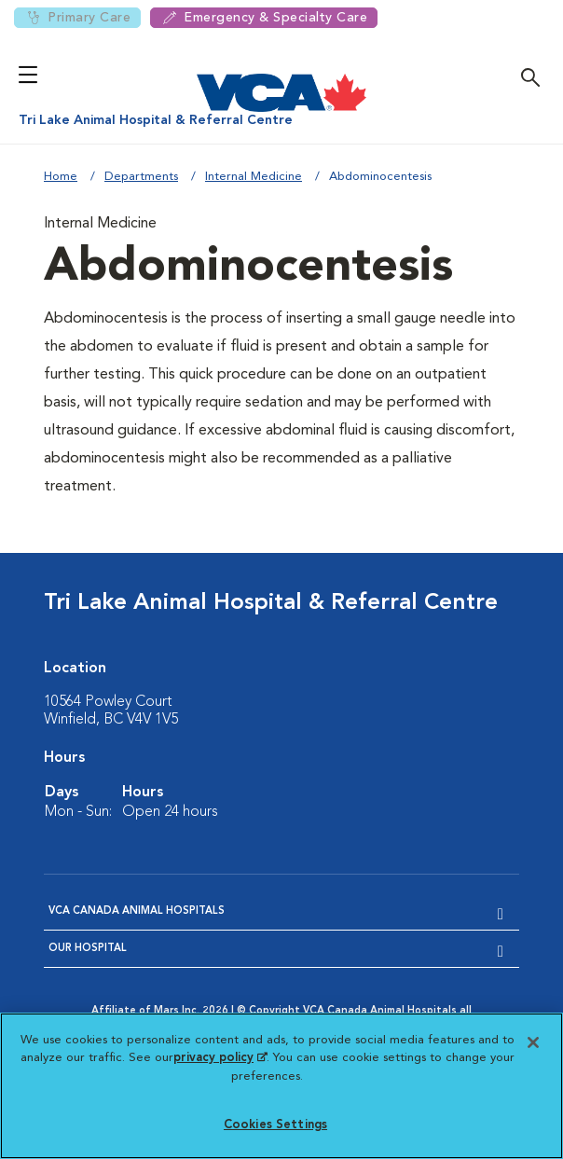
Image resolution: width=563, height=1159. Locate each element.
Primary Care (77, 17)
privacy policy (220, 1058)
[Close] (533, 1042)
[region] (281, 1086)
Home (60, 177)
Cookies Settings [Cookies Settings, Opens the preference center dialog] (275, 1125)
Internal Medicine (253, 177)
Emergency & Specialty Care (263, 17)
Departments (141, 177)
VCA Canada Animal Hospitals (136, 911)
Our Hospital (87, 949)
